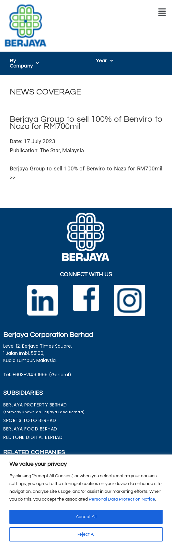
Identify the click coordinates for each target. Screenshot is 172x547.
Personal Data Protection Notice (122, 499)
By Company (28, 60)
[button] (162, 12)
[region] (86, 500)
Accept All (86, 517)
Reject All (86, 534)
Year (104, 60)
